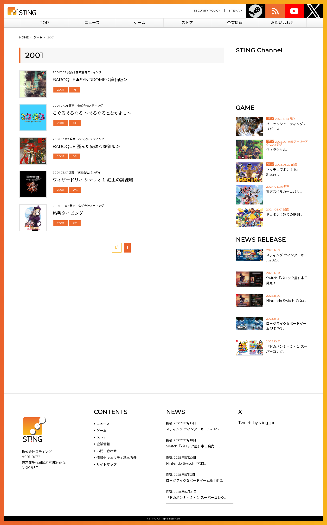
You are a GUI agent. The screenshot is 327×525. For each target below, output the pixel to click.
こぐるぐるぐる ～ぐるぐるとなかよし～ (92, 113)
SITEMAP (235, 10)
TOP (44, 22)
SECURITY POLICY (207, 10)
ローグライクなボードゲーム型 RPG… (195, 480)
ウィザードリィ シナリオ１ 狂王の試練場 (93, 180)
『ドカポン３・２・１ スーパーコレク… (196, 497)
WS (75, 189)
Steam (255, 11)
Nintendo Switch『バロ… (186, 463)
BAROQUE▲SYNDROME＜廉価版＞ (90, 79)
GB (75, 123)
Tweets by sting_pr (256, 422)
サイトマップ (106, 464)
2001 (60, 89)
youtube (294, 11)
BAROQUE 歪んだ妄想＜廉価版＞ (86, 146)
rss (275, 11)
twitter (313, 11)
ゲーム (139, 22)
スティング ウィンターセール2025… (193, 429)
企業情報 (235, 22)
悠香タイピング (68, 213)
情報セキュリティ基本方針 (116, 458)
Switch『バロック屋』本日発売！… (193, 446)
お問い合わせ (282, 22)
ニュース (92, 22)
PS (75, 89)
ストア (187, 22)
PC (75, 223)
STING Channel (259, 50)
